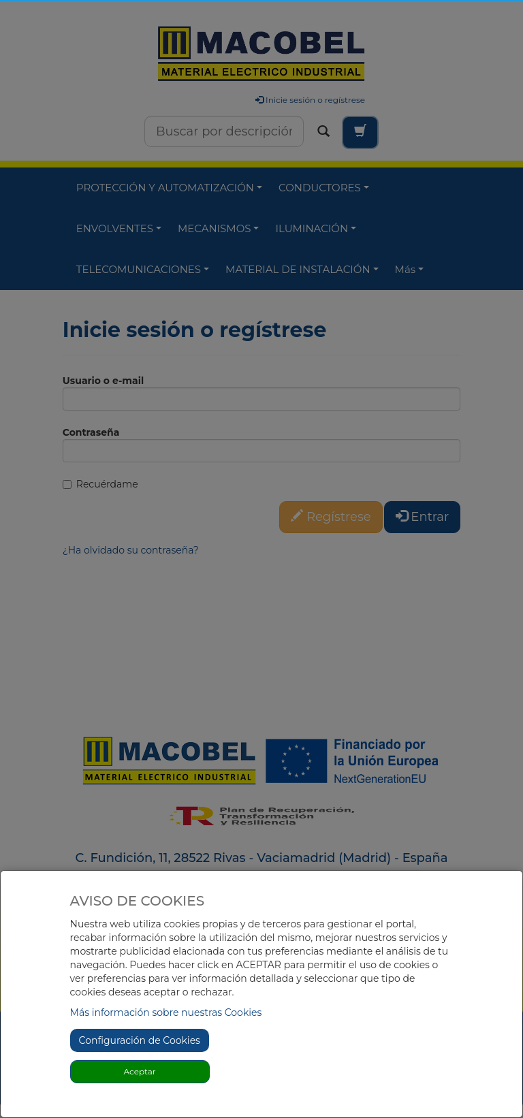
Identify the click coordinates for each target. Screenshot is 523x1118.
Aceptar (140, 1071)
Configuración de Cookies (139, 1040)
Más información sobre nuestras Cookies (166, 1012)
